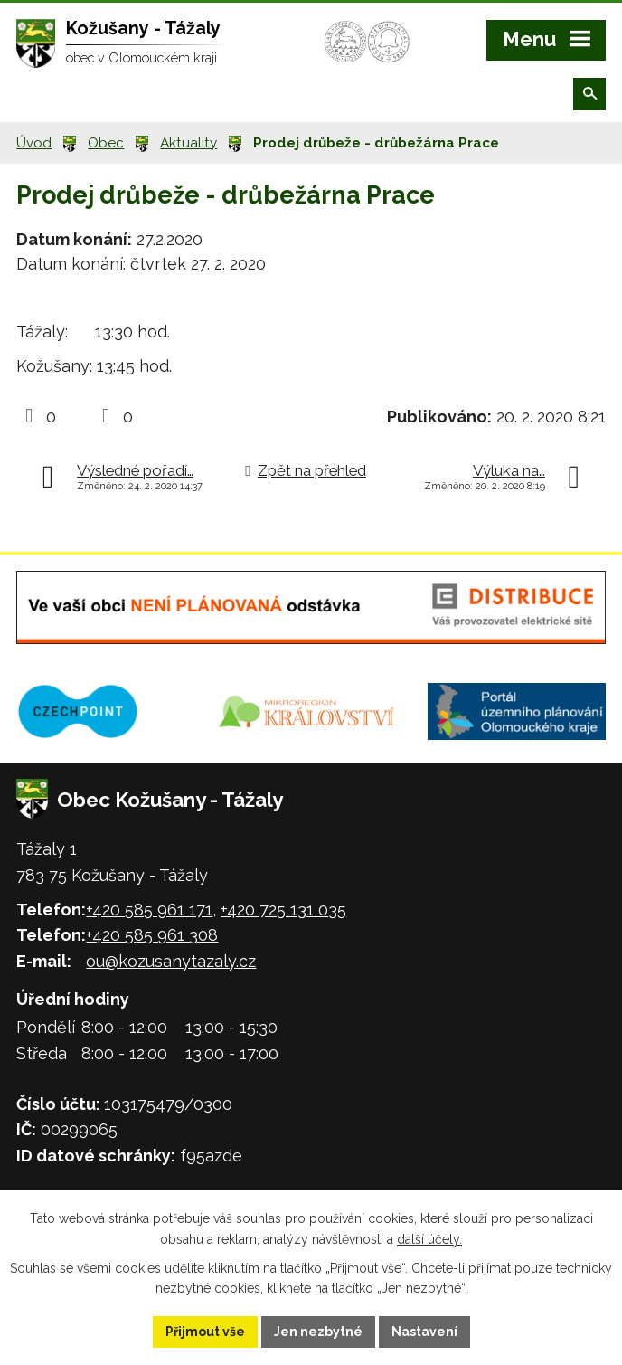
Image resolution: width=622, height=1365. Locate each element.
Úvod (34, 143)
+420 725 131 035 (283, 909)
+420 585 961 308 (152, 934)
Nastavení (424, 1331)
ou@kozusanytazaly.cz (171, 961)
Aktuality (188, 143)
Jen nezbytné (318, 1331)
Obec (106, 143)
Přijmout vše (205, 1331)
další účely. (429, 1239)
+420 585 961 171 (149, 909)
